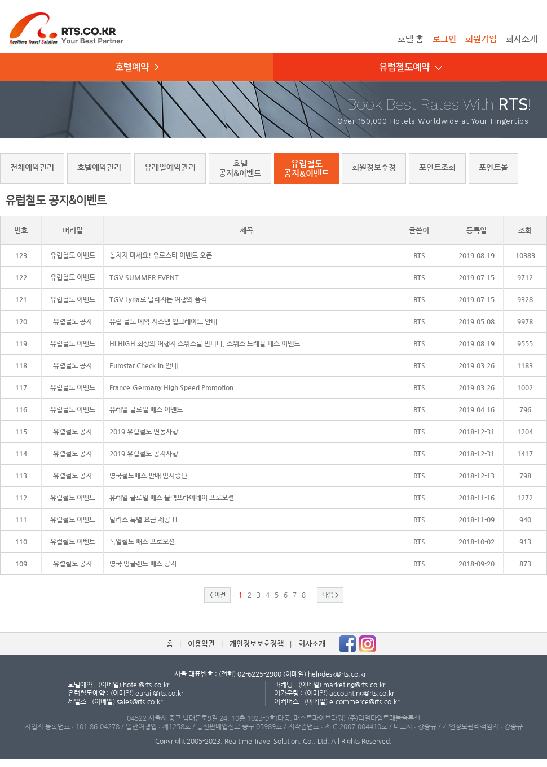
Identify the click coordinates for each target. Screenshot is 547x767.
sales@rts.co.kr (139, 701)
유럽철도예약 (410, 67)
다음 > (330, 595)
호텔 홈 (411, 38)
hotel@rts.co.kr (146, 684)
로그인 (444, 38)
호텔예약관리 (99, 167)
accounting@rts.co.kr (361, 693)
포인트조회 (437, 167)
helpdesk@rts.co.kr (337, 674)
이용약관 (201, 643)
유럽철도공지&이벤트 (306, 168)
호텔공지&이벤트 (240, 168)
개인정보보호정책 (257, 643)
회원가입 (481, 38)
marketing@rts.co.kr (354, 684)
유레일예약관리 (170, 167)
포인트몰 (493, 167)
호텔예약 (136, 67)
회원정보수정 (374, 167)
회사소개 (521, 38)
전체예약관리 (32, 167)
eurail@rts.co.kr (159, 693)
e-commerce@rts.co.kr (364, 701)
